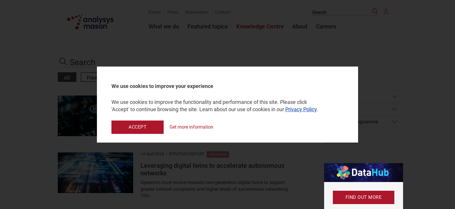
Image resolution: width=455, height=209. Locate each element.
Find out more (364, 197)
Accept (138, 127)
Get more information (191, 127)
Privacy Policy (301, 110)
